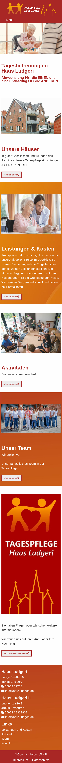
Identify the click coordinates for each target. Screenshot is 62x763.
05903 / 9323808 (16, 712)
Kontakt (6, 743)
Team (5, 738)
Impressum (20, 760)
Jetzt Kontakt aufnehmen (16, 653)
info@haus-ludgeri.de (19, 690)
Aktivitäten (8, 734)
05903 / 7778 (13, 686)
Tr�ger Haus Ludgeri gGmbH (31, 754)
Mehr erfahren (11, 175)
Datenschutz (40, 760)
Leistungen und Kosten (16, 729)
